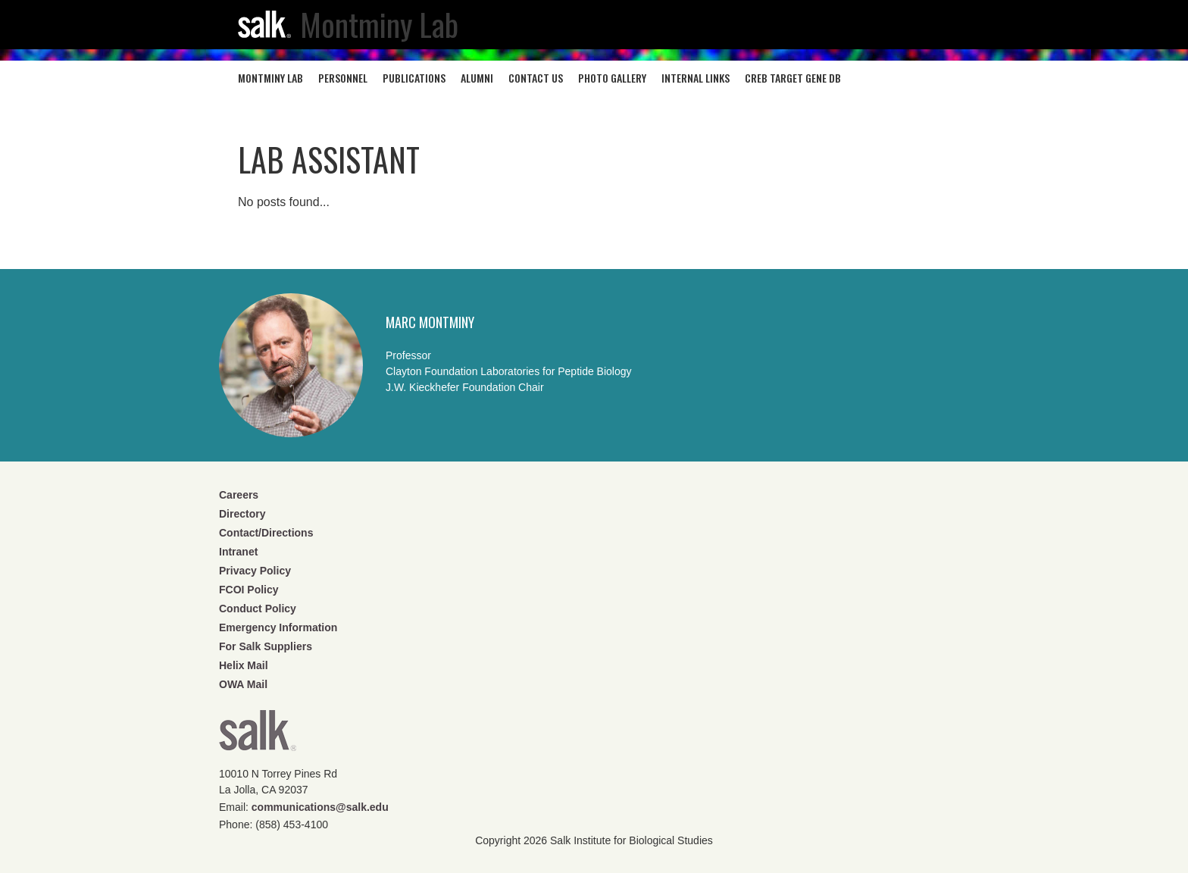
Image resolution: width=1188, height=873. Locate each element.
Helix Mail (243, 665)
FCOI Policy (249, 590)
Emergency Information (278, 627)
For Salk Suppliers (265, 646)
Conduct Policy (257, 608)
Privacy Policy (255, 571)
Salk (257, 735)
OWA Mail (243, 684)
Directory (242, 514)
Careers (238, 495)
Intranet (238, 552)
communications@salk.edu (320, 807)
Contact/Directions (266, 533)
